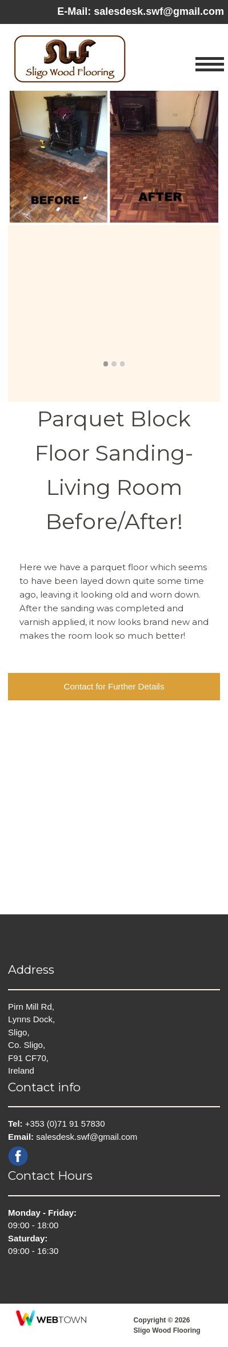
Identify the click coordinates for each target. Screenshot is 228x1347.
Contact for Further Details (114, 686)
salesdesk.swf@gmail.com (159, 11)
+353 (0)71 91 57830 (65, 1123)
